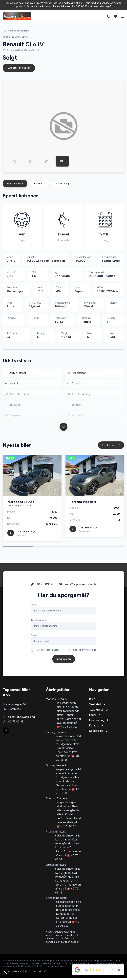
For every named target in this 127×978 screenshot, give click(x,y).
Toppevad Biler (11, 36)
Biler (24, 36)
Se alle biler (111, 446)
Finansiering (62, 183)
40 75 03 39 (42, 585)
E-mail (34, 636)
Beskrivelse (40, 183)
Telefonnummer (38, 621)
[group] (63, 126)
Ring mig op (63, 660)
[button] (111, 164)
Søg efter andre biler (19, 67)
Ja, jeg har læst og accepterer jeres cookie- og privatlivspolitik (65, 651)
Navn (33, 606)
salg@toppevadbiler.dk (77, 585)
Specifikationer (15, 183)
